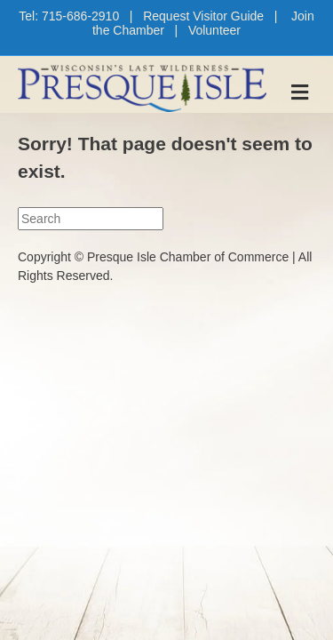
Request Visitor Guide (203, 16)
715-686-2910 (80, 16)
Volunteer (214, 30)
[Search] (90, 218)
